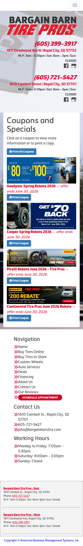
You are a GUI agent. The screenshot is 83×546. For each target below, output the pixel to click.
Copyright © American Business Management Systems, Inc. (41, 540)
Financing (25, 377)
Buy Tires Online (31, 352)
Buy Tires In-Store (32, 357)
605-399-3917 (21, 522)
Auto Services (29, 367)
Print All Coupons (21, 151)
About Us (25, 382)
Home (23, 347)
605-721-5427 (21, 495)
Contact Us (26, 387)
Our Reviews (28, 392)
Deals (22, 372)
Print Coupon (19, 197)
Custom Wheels (30, 362)
